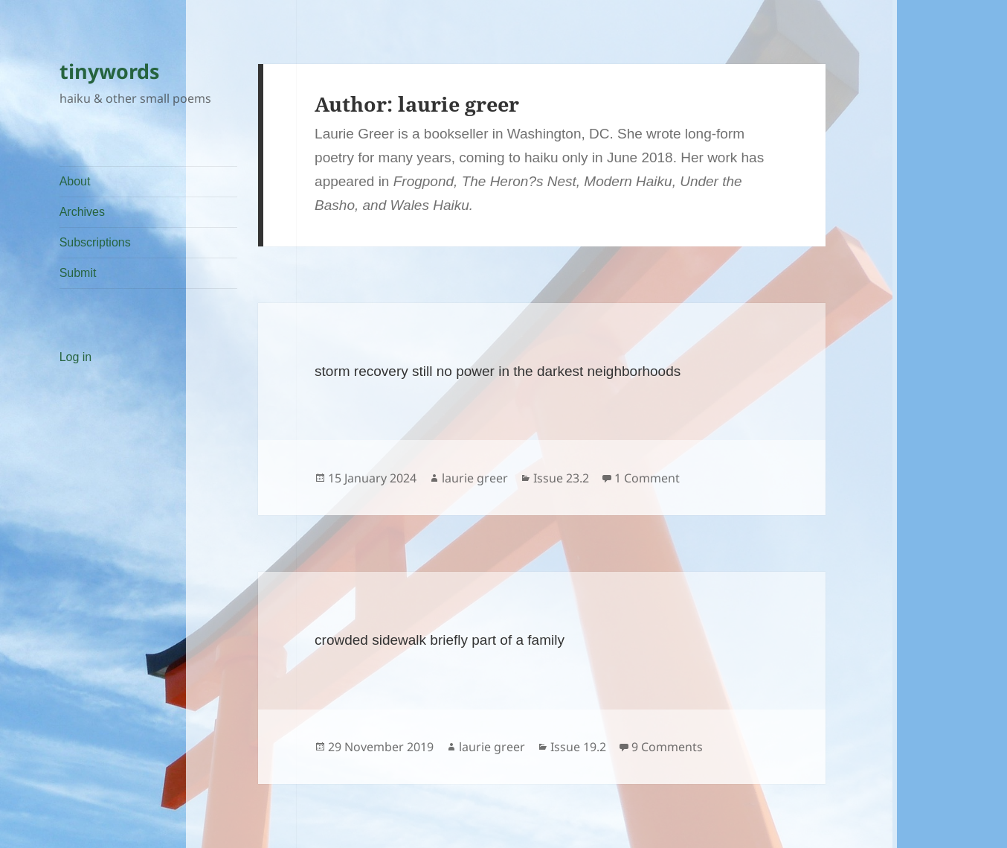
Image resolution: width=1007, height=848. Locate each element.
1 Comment (647, 478)
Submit (78, 273)
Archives (82, 211)
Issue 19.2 (578, 747)
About (75, 181)
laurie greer (475, 478)
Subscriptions (95, 242)
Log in (75, 357)
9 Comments (667, 747)
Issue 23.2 (561, 478)
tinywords (109, 71)
